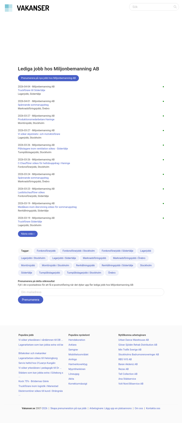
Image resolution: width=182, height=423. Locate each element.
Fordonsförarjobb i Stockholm (79, 250)
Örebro (111, 272)
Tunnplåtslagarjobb (49, 272)
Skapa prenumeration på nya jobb (68, 408)
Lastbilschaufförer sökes (31, 192)
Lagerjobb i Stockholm (33, 258)
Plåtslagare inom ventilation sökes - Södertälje (43, 148)
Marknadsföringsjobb (94, 258)
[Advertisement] (91, 36)
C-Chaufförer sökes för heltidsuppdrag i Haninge (44, 163)
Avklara (72, 344)
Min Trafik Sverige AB (129, 349)
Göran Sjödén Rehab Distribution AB (137, 344)
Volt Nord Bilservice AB (130, 383)
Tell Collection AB (128, 374)
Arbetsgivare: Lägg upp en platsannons (111, 408)
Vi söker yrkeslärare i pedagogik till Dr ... (40, 367)
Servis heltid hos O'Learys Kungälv (37, 363)
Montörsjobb (28, 265)
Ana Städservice (127, 378)
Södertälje (26, 272)
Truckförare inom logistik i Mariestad (38, 386)
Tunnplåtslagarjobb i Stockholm (84, 272)
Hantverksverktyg (78, 364)
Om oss (139, 408)
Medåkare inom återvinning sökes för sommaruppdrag (47, 207)
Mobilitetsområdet (78, 354)
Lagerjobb (145, 250)
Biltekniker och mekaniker (32, 353)
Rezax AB (123, 369)
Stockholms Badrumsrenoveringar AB (138, 354)
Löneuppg (74, 374)
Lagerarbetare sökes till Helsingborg (38, 358)
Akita (71, 378)
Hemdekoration (77, 339)
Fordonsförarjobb (46, 250)
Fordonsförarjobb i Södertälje (117, 250)
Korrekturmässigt (78, 383)
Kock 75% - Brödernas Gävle (34, 381)
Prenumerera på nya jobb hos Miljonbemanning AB (48, 78)
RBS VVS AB (125, 359)
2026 (44, 408)
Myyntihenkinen (77, 369)
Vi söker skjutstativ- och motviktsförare (39, 134)
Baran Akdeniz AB (128, 364)
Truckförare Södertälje (30, 221)
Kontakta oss (153, 408)
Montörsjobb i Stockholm (55, 265)
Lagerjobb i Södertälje (64, 258)
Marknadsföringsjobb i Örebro (129, 258)
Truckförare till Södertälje (31, 90)
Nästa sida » (28, 233)
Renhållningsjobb (85, 265)
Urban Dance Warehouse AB (133, 339)
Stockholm (146, 265)
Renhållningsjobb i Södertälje (117, 265)
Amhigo (73, 359)
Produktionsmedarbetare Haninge (36, 119)
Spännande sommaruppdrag (33, 104)
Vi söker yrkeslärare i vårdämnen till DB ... (41, 339)
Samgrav (73, 349)
